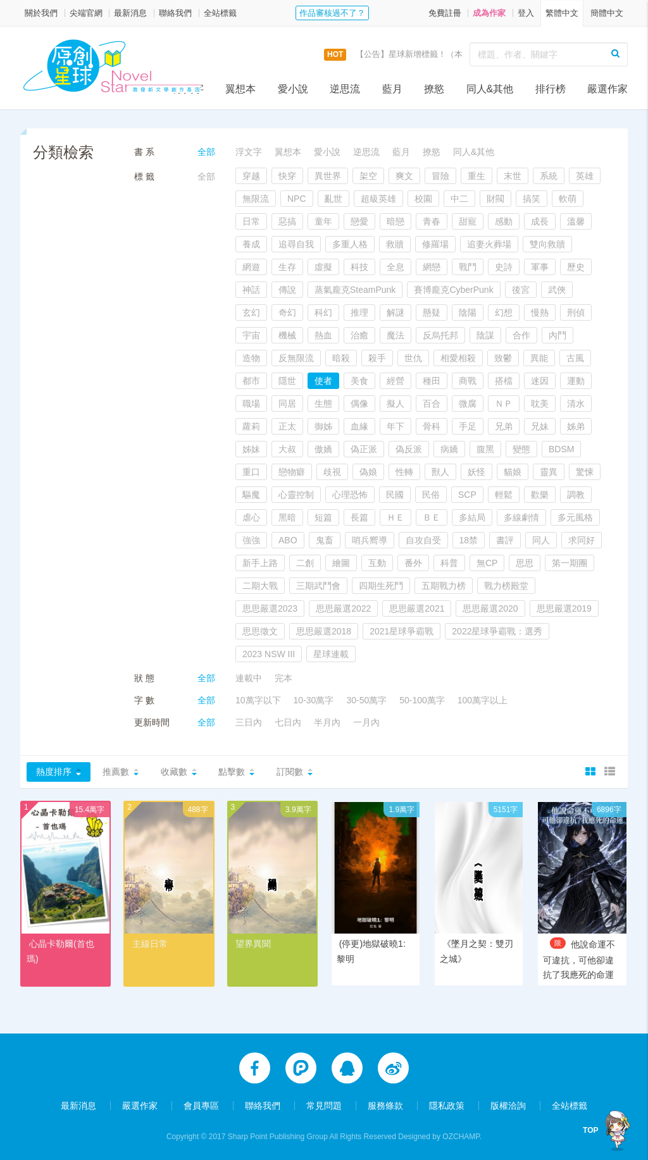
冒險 (440, 176)
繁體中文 (561, 13)
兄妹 (540, 426)
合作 (521, 335)
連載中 (248, 678)
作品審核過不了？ (332, 13)
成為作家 (489, 13)
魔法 (395, 335)
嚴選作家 (607, 88)
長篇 (359, 517)
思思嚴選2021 (416, 608)
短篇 (323, 517)
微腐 (468, 403)
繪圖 (341, 563)
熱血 (323, 335)
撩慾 (434, 88)
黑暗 (287, 517)
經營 (395, 381)
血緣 (359, 426)
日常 (251, 221)
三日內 (248, 722)
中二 (459, 199)
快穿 (287, 176)
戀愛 (359, 221)
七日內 (288, 722)
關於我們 (41, 13)
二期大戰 (260, 586)
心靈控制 (296, 495)
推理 (359, 312)
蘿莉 (251, 426)
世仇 (413, 358)
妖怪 (476, 472)
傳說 (287, 290)
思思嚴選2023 (269, 608)
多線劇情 (521, 517)
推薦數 (116, 772)
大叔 (287, 449)
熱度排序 (54, 772)
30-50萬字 (366, 700)
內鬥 (557, 335)
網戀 (431, 267)
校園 (423, 199)
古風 (575, 358)
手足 (468, 426)
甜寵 (468, 221)
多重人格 (350, 244)
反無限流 (296, 358)
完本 (283, 678)
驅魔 (251, 495)
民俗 (431, 495)
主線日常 (150, 944)
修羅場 (435, 244)
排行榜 (550, 88)
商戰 (468, 381)
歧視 (332, 472)
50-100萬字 (422, 700)
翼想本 (240, 88)
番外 (413, 563)
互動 (377, 563)
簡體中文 (606, 13)
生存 (287, 267)
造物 (251, 358)
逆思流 (345, 88)
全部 (206, 152)
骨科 (431, 426)
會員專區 (201, 1104)
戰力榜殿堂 (506, 586)
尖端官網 (86, 13)
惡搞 (287, 221)
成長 (540, 221)
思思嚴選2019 (564, 608)
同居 (287, 403)
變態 (521, 449)
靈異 (549, 472)
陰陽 (468, 312)
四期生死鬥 (381, 586)
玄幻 (251, 312)
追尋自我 (296, 244)
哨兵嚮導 (369, 540)
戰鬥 (468, 267)
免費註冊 (444, 13)
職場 (251, 403)
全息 (395, 267)
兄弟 (504, 426)
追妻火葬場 (489, 244)
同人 (541, 540)
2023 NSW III (268, 654)
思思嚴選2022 (343, 608)
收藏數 (174, 772)
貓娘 (512, 472)
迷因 (540, 381)
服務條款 (385, 1104)
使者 (323, 381)
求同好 (581, 540)
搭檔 (504, 381)
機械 (287, 335)
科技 (359, 267)
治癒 (359, 335)
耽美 (540, 403)
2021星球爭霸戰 (401, 631)
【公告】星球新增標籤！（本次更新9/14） (433, 54)
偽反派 (409, 449)
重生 (476, 176)
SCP (467, 495)
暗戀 (395, 221)
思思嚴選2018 (323, 631)
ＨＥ (395, 517)
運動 (576, 381)
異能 (539, 358)
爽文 (404, 176)
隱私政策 (446, 1104)
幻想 (504, 312)
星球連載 (331, 654)
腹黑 (485, 449)
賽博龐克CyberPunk (453, 290)
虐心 (251, 517)
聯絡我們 (175, 13)
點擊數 (231, 772)
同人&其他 (490, 88)
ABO (287, 540)
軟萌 (567, 199)
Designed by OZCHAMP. (440, 1135)
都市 (251, 381)
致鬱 (503, 358)
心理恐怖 (350, 495)
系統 (549, 176)
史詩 (504, 267)
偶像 (359, 403)
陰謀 (485, 335)
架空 (368, 176)
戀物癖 (291, 472)
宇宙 (251, 335)
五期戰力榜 (443, 586)
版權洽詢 (508, 1104)
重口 (251, 472)
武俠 (557, 290)
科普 (449, 563)
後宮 (521, 290)
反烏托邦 (440, 335)
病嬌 (449, 449)
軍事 (540, 267)
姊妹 (251, 449)
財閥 (495, 199)
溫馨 (576, 221)
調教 (576, 495)
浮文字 (188, 88)
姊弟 (576, 426)
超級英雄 (378, 199)
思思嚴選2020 (490, 608)
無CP (487, 563)
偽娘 (368, 472)
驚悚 (585, 472)
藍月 (392, 88)
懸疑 (431, 312)
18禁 (468, 540)
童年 (323, 221)
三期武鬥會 (318, 586)
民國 (395, 495)
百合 (431, 403)
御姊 (323, 426)
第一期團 (569, 563)
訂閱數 (290, 772)
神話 (251, 290)
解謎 (395, 312)
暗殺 (341, 358)
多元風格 (575, 517)
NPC (296, 199)
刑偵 (576, 312)
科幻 (323, 312)
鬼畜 (324, 540)
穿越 (251, 176)
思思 (524, 563)
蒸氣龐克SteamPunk (355, 290)
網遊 (251, 267)
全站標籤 (220, 13)
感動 (504, 221)
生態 (323, 403)
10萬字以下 (258, 700)
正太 (287, 426)
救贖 (395, 244)
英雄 (585, 176)
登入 (526, 13)
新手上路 (260, 563)
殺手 (377, 358)
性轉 (404, 472)
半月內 (327, 722)
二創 (305, 563)
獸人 (440, 472)
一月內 (366, 722)
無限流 (255, 199)
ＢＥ (431, 517)
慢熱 (540, 312)
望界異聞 (253, 944)
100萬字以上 (483, 700)
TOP (591, 1130)
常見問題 (324, 1104)
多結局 (472, 517)
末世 (512, 176)
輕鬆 (504, 495)
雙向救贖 (547, 244)
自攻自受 (423, 540)
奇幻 (287, 312)
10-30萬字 (314, 700)
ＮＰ (504, 403)
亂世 (333, 199)
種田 (431, 381)
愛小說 (293, 88)
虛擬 (323, 267)
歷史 (576, 267)
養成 (251, 244)
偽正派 (364, 449)
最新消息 (130, 13)
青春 (431, 221)
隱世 (287, 381)
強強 (251, 540)
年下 (395, 426)
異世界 (328, 176)
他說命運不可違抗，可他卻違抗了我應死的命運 (579, 959)
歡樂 (540, 495)
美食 (359, 381)
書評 (505, 540)
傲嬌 (323, 449)
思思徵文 (260, 631)
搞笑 (531, 199)
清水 (576, 403)
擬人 (395, 403)
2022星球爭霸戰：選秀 (497, 631)
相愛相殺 (458, 358)
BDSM (561, 449)
